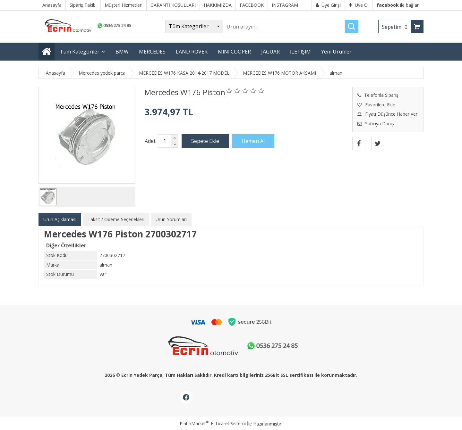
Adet (150, 141)
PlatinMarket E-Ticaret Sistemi (213, 423)
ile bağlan (398, 5)
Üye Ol (359, 5)
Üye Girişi (328, 5)
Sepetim (396, 26)
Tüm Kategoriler (79, 51)
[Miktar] (164, 141)
